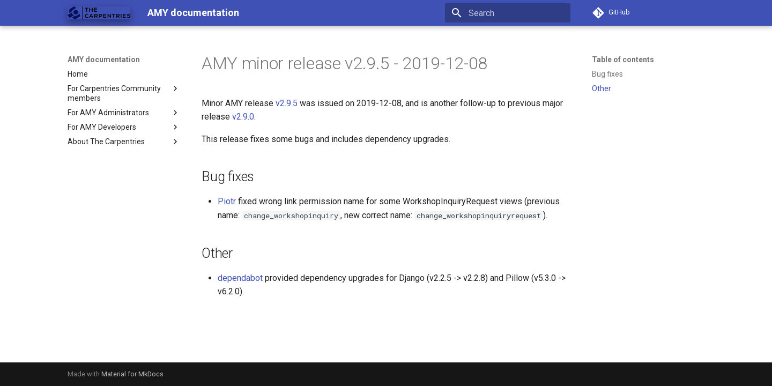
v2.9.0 (243, 117)
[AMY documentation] (99, 13)
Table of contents (623, 59)
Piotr (227, 201)
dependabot (240, 278)
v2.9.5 (287, 103)
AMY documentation (104, 59)
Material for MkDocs (132, 374)
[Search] (507, 13)
